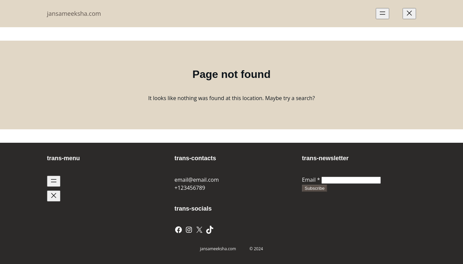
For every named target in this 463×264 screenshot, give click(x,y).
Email (311, 179)
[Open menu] (382, 13)
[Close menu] (409, 13)
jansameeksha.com (74, 13)
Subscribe (314, 188)
